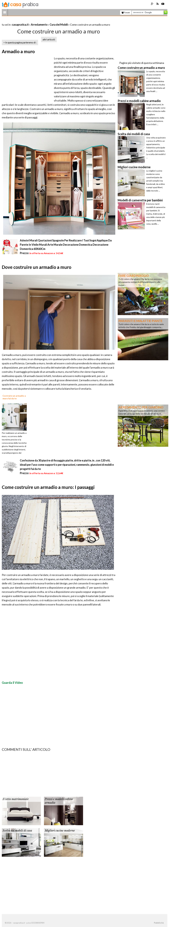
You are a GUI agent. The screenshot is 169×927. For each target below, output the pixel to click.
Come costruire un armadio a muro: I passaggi (48, 487)
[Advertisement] (37, 21)
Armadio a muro (18, 51)
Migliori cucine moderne (60, 830)
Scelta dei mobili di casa (17, 830)
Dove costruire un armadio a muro (36, 267)
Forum (126, 12)
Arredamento (39, 24)
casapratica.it (20, 24)
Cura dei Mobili (59, 24)
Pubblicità (159, 923)
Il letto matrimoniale (16, 799)
